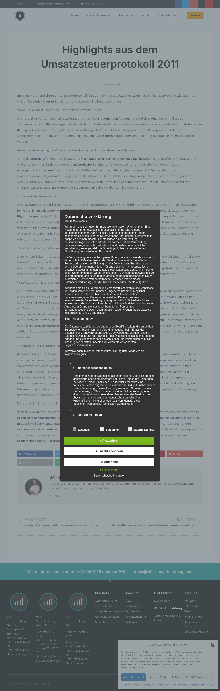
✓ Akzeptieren (109, 440)
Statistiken (109, 429)
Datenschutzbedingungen (109, 475)
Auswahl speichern (109, 451)
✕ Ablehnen (109, 462)
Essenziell (82, 429)
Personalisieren (109, 469)
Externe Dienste (141, 429)
